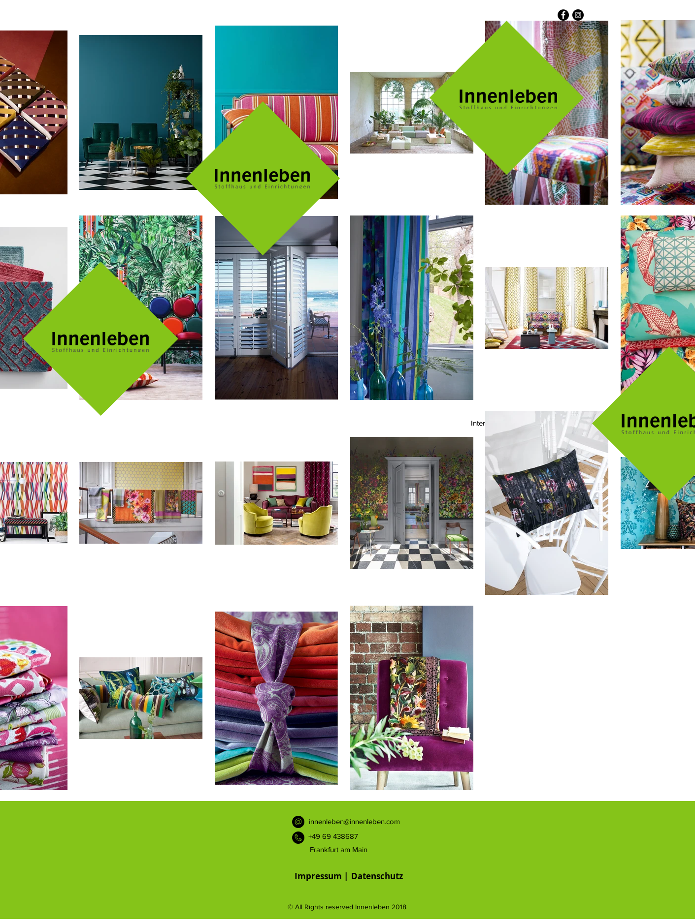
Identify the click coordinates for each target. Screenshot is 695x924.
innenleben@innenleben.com (354, 821)
